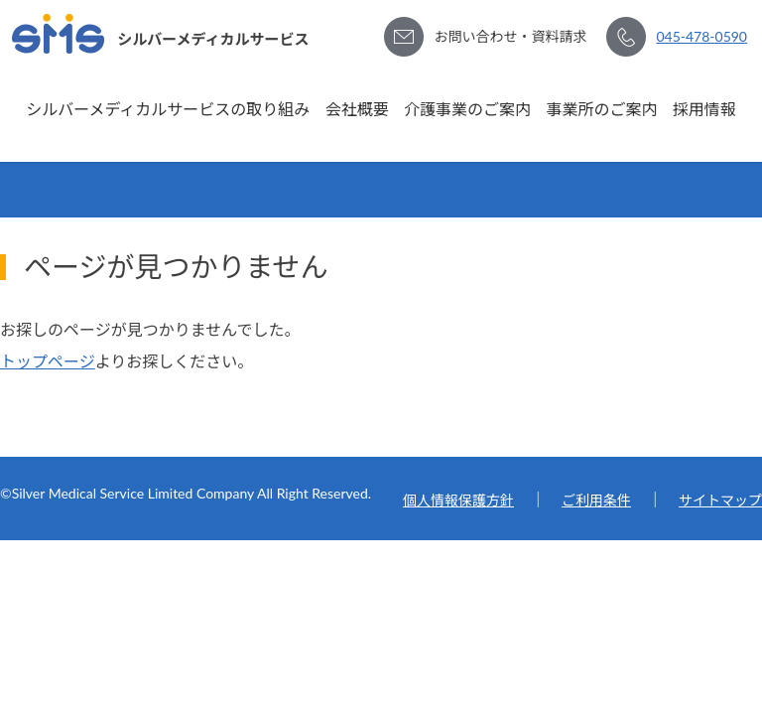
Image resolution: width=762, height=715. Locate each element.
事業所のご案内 (601, 108)
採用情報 (704, 108)
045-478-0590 (701, 36)
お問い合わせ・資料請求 (510, 36)
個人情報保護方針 (458, 500)
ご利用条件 (596, 500)
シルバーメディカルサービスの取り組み (168, 108)
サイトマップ (720, 500)
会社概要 (357, 108)
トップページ (47, 361)
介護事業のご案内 (467, 108)
